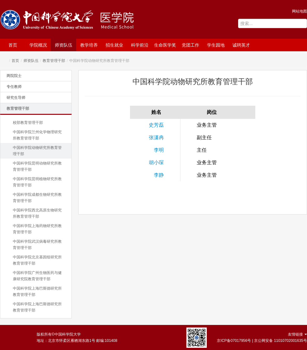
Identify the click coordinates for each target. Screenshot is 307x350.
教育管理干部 (54, 60)
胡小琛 (156, 162)
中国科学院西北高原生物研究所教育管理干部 (37, 213)
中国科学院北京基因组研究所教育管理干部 (37, 260)
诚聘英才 (241, 45)
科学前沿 (139, 45)
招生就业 (114, 45)
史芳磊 (156, 125)
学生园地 (216, 45)
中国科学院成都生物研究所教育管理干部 (37, 197)
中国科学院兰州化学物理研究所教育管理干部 (37, 135)
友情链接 (297, 334)
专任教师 (14, 86)
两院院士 (14, 76)
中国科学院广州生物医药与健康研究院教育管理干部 (37, 276)
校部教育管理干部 (28, 122)
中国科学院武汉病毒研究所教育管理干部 (37, 244)
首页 (12, 45)
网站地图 (299, 11)
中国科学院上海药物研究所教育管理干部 (37, 229)
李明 (159, 150)
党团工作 (190, 45)
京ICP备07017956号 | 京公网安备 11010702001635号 (262, 340)
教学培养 (89, 45)
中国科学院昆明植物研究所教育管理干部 (37, 182)
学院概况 (38, 45)
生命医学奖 (165, 45)
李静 (159, 175)
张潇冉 (156, 137)
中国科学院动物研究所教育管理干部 (37, 150)
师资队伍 (63, 45)
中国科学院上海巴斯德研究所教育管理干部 (37, 291)
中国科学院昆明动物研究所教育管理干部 (37, 166)
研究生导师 (16, 97)
